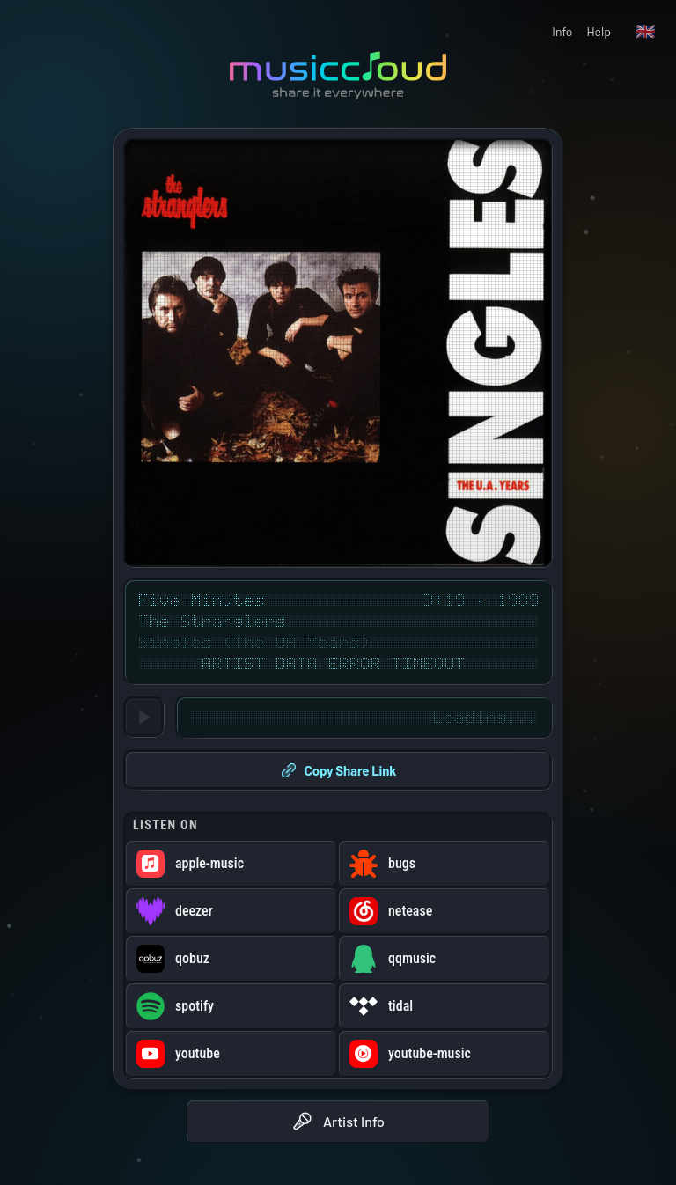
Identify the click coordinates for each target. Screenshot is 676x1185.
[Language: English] (645, 31)
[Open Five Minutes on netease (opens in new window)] (444, 911)
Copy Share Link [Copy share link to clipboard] (338, 770)
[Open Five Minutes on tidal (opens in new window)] (444, 1006)
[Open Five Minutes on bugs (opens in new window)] (444, 864)
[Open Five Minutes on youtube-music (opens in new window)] (444, 1054)
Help (598, 31)
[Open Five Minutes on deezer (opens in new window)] (231, 911)
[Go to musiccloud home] (338, 75)
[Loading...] (144, 717)
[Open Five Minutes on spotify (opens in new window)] (231, 1006)
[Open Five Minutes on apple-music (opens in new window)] (231, 864)
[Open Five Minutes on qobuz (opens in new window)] (231, 959)
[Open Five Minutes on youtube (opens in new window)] (231, 1054)
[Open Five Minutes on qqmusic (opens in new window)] (444, 959)
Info (562, 31)
